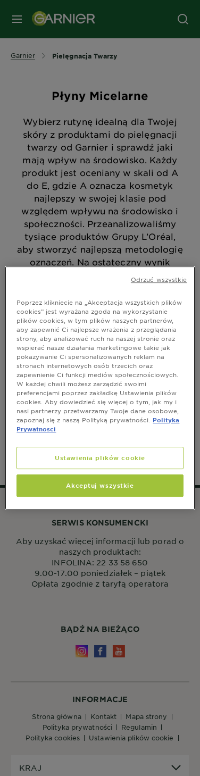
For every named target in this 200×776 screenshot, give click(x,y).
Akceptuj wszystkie (100, 485)
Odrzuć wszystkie (159, 279)
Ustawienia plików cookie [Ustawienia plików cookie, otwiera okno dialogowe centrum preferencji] (100, 458)
